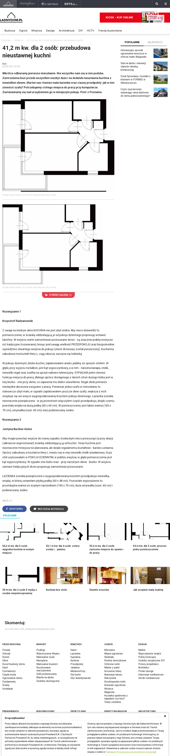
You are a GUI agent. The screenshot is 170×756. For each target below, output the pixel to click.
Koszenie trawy (112, 671)
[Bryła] (71, 4)
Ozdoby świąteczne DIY (151, 660)
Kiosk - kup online (135, 18)
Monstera (109, 649)
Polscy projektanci (148, 664)
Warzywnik (110, 678)
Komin (5, 657)
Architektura (66, 30)
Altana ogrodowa (113, 653)
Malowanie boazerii (47, 664)
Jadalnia (75, 667)
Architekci (143, 667)
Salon (73, 649)
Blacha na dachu (45, 677)
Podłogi (40, 649)
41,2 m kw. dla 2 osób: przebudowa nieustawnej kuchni (55, 40)
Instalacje (7, 688)
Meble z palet (112, 667)
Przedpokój (76, 664)
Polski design (146, 671)
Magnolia (109, 692)
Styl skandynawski (80, 678)
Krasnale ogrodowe (115, 685)
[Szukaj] (156, 4)
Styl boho (75, 674)
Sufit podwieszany (46, 673)
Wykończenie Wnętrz (48, 653)
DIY (80, 30)
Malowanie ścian (45, 657)
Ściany (6, 685)
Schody (6, 653)
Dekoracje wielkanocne (151, 674)
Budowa (9, 30)
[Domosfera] (27, 4)
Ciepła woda (9, 674)
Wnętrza (36, 30)
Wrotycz (108, 688)
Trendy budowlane (110, 30)
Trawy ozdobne (112, 702)
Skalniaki (109, 657)
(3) (58, 295)
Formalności (9, 671)
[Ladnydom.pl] (8, 4)
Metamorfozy (77, 671)
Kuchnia (74, 660)
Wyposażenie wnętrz (149, 653)
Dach (5, 667)
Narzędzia (42, 660)
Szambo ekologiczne (48, 681)
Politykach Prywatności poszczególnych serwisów (130, 752)
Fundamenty (9, 681)
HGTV (90, 30)
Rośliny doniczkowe (115, 660)
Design (50, 30)
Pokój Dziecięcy (147, 657)
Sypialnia (75, 657)
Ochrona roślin (112, 664)
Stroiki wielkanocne (149, 678)
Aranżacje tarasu (113, 674)
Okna (5, 660)
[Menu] (165, 4)
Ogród (23, 30)
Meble (141, 649)
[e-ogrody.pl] (49, 4)
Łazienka (75, 653)
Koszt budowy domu (13, 664)
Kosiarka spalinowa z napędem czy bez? (116, 697)
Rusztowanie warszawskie (43, 669)
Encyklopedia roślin (114, 681)
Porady (6, 649)
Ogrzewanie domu (12, 678)
